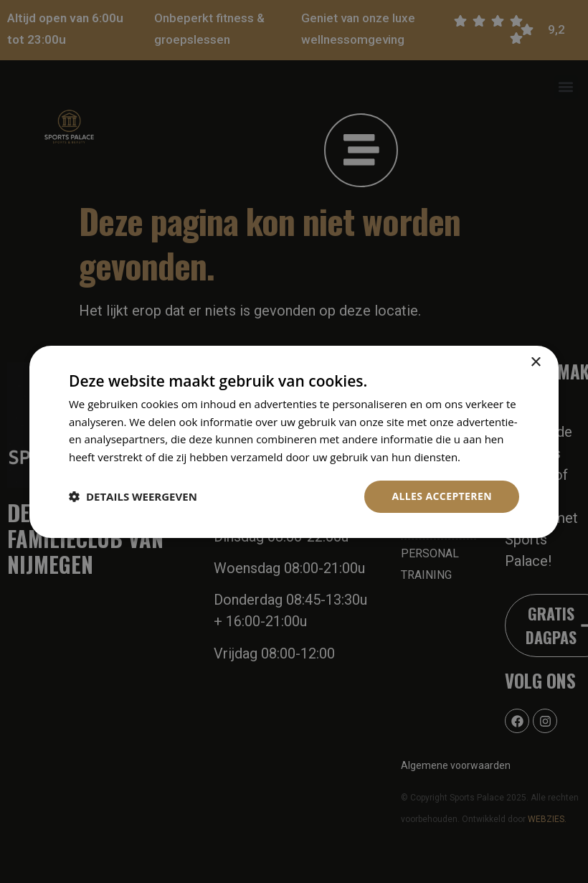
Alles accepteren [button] (442, 496)
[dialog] (294, 441)
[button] (133, 496)
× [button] (535, 361)
